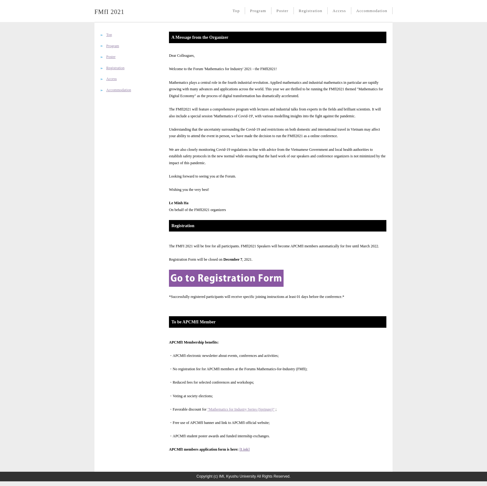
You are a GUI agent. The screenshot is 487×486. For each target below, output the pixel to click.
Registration (310, 10)
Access (339, 10)
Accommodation (371, 10)
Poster (282, 10)
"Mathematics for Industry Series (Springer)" (241, 409)
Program (258, 10)
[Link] (244, 449)
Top (236, 10)
